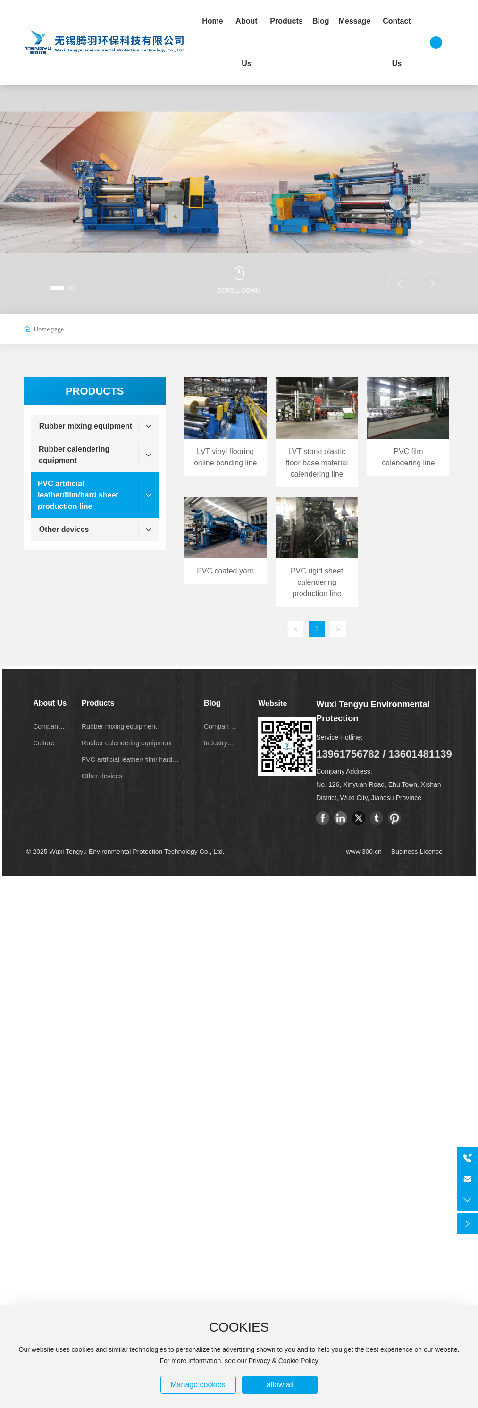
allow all (280, 1385)
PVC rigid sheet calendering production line (317, 552)
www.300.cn (363, 851)
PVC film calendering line (408, 432)
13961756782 (348, 754)
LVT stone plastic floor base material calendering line (317, 432)
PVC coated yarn (225, 552)
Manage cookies (198, 1385)
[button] (57, 288)
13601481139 (420, 754)
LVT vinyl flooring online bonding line (225, 432)
